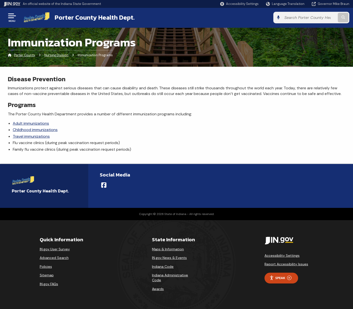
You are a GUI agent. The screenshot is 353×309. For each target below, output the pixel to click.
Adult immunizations (31, 123)
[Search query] (309, 17)
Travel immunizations (31, 136)
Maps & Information (168, 249)
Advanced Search (54, 257)
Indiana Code (163, 266)
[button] (239, 3)
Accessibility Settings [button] (282, 255)
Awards (158, 289)
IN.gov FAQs (49, 284)
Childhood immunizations (35, 129)
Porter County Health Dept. (95, 17)
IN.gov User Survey (55, 249)
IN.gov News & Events (169, 257)
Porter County (24, 55)
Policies (46, 266)
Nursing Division (56, 55)
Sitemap (47, 275)
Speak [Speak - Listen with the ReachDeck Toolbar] (280, 278)
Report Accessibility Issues (286, 264)
